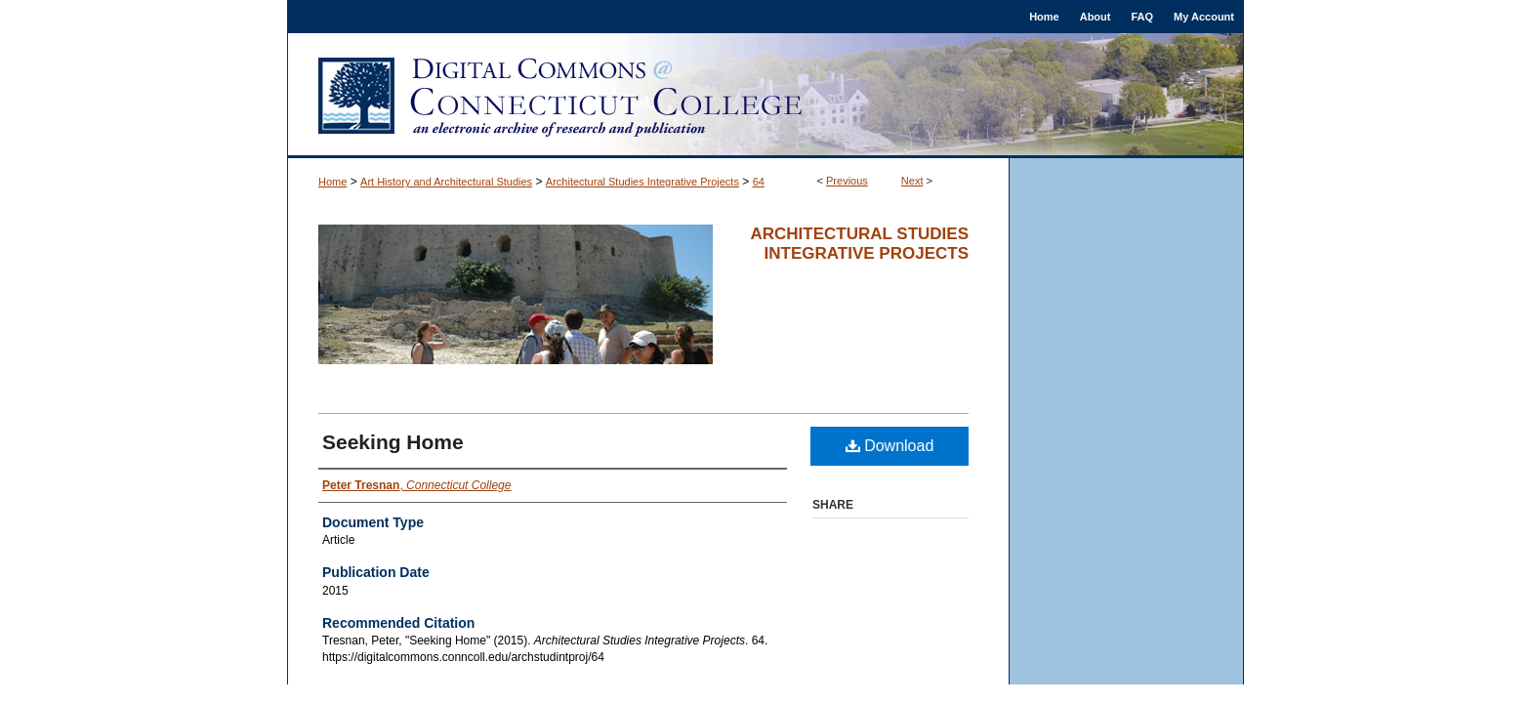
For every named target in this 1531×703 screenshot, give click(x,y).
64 (759, 181)
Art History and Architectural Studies (446, 181)
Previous (847, 180)
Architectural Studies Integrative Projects (642, 181)
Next (912, 180)
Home (332, 181)
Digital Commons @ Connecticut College (765, 95)
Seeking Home (393, 442)
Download (890, 445)
